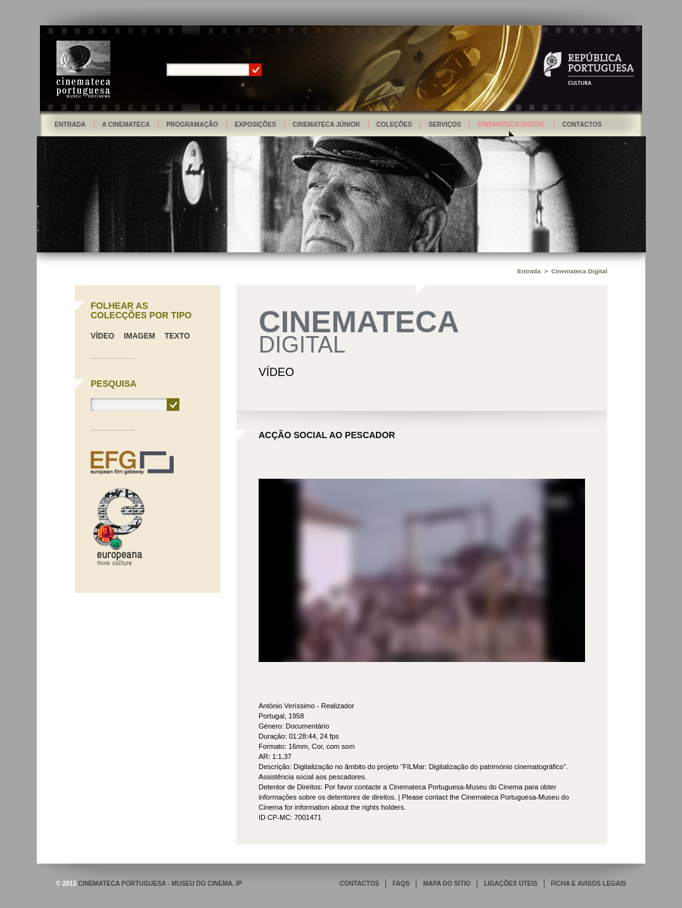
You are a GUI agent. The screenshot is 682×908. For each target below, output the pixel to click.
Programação (192, 124)
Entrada (70, 124)
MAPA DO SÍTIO (446, 883)
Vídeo (102, 336)
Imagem (139, 336)
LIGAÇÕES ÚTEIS (510, 883)
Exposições (255, 124)
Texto (177, 336)
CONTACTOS (359, 883)
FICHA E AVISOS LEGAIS (588, 883)
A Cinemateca (126, 124)
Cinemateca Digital (511, 124)
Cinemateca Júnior (326, 124)
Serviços (444, 124)
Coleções (394, 124)
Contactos (582, 124)
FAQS (400, 883)
